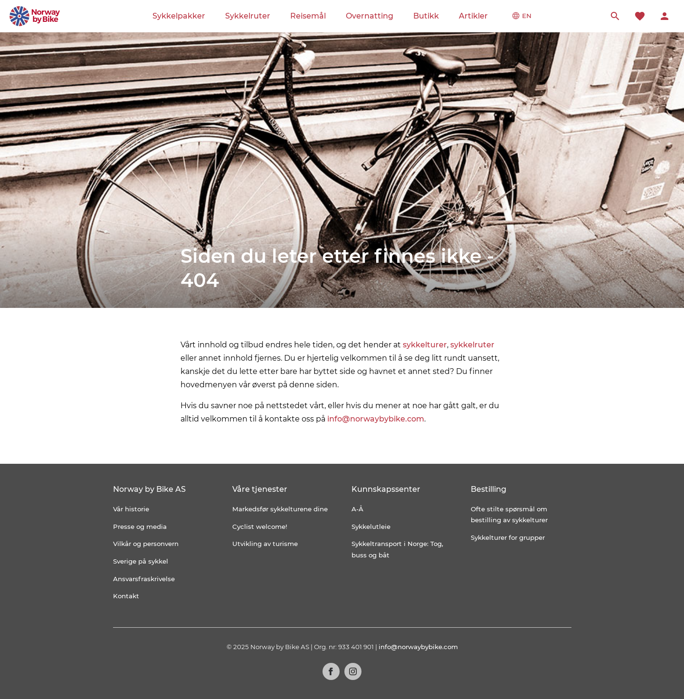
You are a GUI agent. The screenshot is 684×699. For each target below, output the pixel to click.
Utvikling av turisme (265, 543)
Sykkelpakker (178, 15)
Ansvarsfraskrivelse (144, 579)
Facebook (331, 671)
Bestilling (488, 489)
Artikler (473, 15)
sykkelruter (472, 344)
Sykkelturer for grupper (508, 537)
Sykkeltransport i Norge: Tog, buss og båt (397, 549)
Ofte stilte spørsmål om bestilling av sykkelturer (509, 514)
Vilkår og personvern (146, 543)
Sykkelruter (247, 15)
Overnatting (369, 15)
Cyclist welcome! (259, 526)
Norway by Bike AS (149, 489)
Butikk (426, 15)
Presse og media (140, 526)
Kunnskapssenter (386, 489)
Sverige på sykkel (140, 561)
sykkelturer (425, 344)
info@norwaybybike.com (375, 418)
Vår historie (131, 509)
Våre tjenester (259, 489)
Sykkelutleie (371, 526)
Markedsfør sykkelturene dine (280, 509)
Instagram (352, 671)
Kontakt (126, 596)
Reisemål (308, 15)
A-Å (357, 509)
